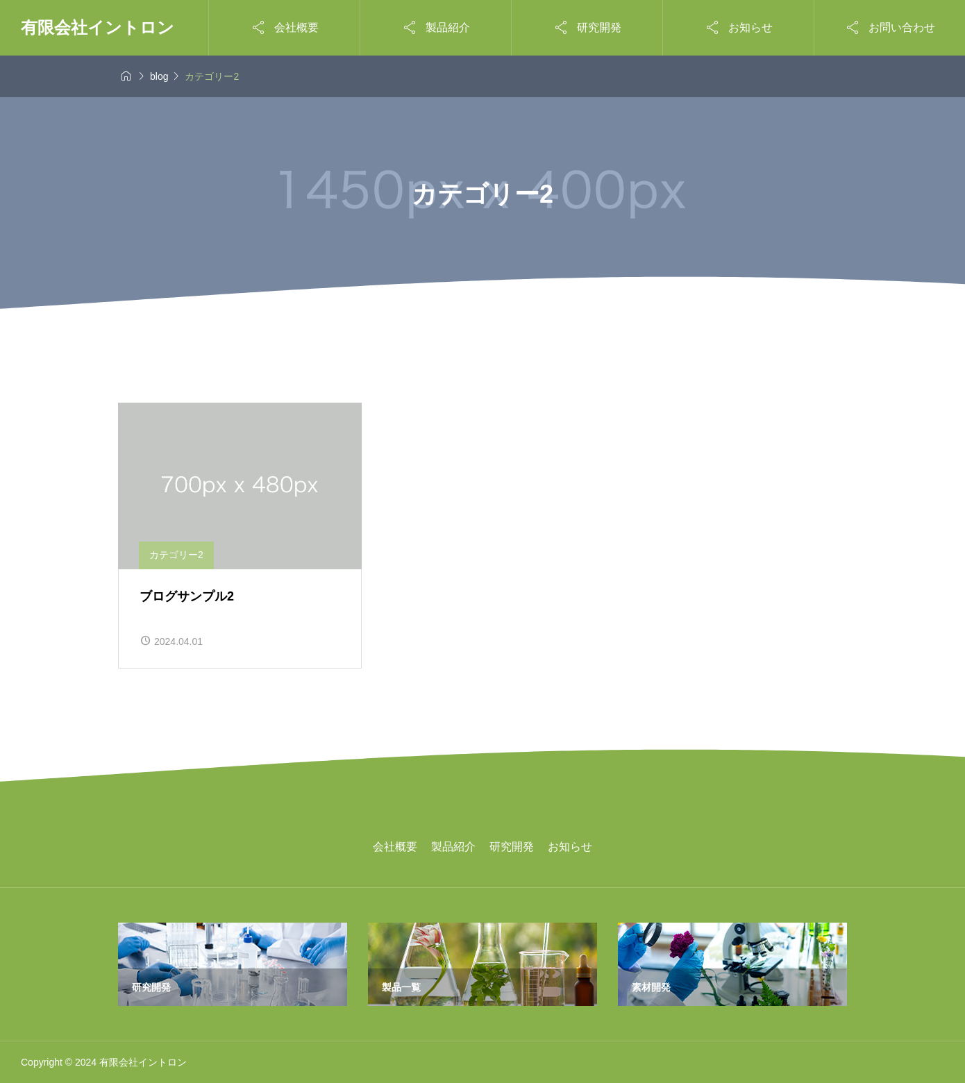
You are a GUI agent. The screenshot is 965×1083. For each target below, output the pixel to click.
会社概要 (395, 847)
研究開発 (511, 847)
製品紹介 (453, 847)
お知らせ (570, 847)
